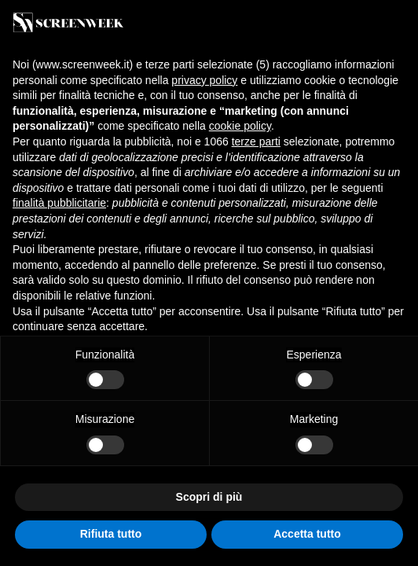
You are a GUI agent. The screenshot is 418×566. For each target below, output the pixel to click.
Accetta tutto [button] (307, 533)
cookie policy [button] (240, 125)
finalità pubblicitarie (59, 203)
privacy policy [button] (204, 80)
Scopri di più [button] (209, 497)
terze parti (256, 141)
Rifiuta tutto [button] (111, 533)
